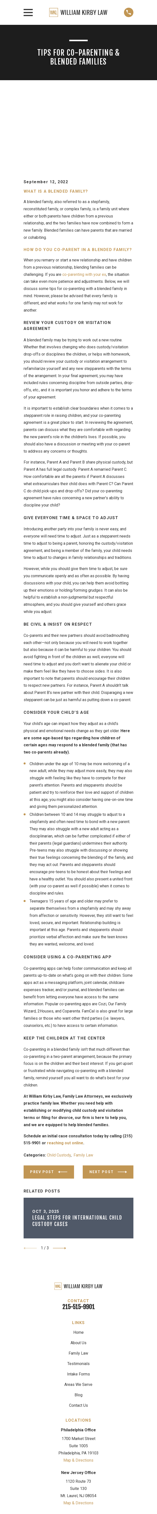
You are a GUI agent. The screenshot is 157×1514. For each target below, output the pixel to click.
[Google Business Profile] (61, 1456)
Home (78, 1260)
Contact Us (78, 1333)
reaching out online (65, 1070)
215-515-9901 (78, 1234)
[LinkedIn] (95, 1456)
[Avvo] (72, 1456)
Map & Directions (78, 1387)
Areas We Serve (78, 1312)
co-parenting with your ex (84, 202)
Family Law (83, 1083)
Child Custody (59, 1083)
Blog (78, 1322)
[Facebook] (84, 1456)
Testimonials (78, 1291)
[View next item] (59, 1176)
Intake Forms (78, 1301)
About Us (78, 1270)
